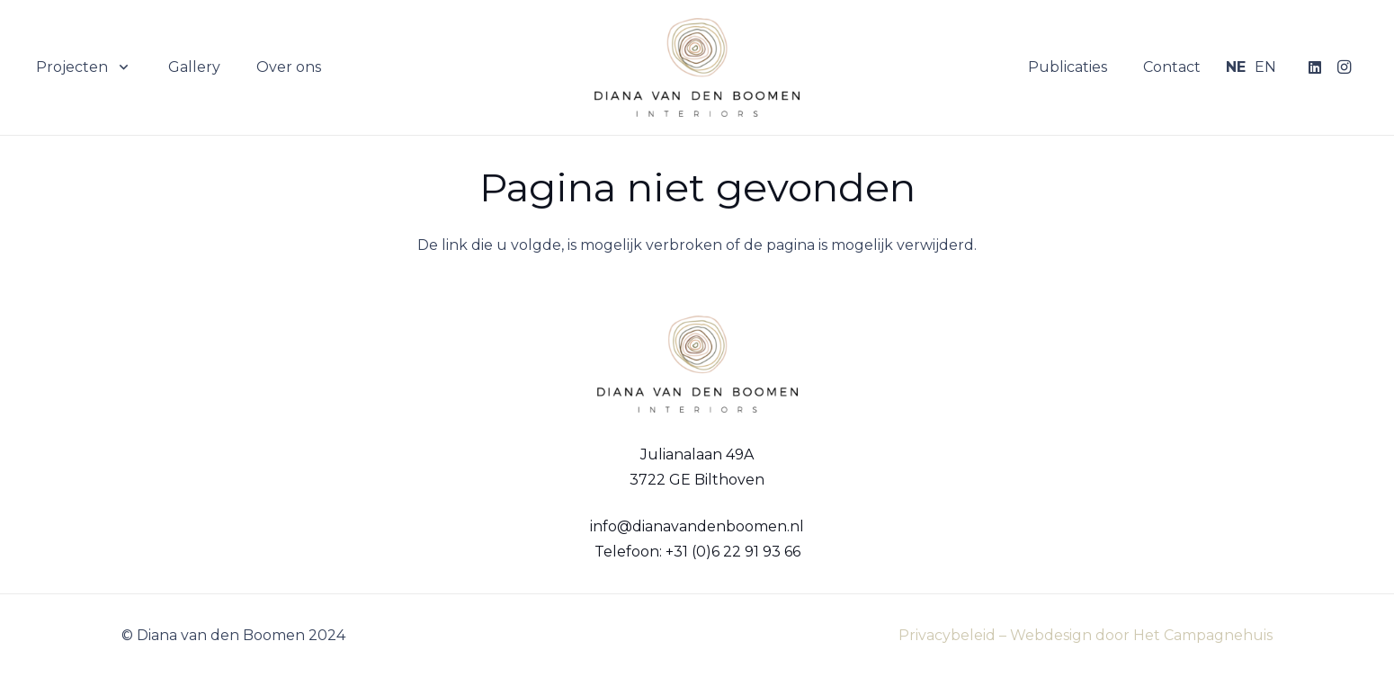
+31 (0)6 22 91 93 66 (733, 551)
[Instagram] (1343, 67)
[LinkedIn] (1314, 67)
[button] (120, 67)
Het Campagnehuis (1203, 635)
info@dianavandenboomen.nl (697, 526)
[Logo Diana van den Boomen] (696, 67)
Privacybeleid (947, 635)
